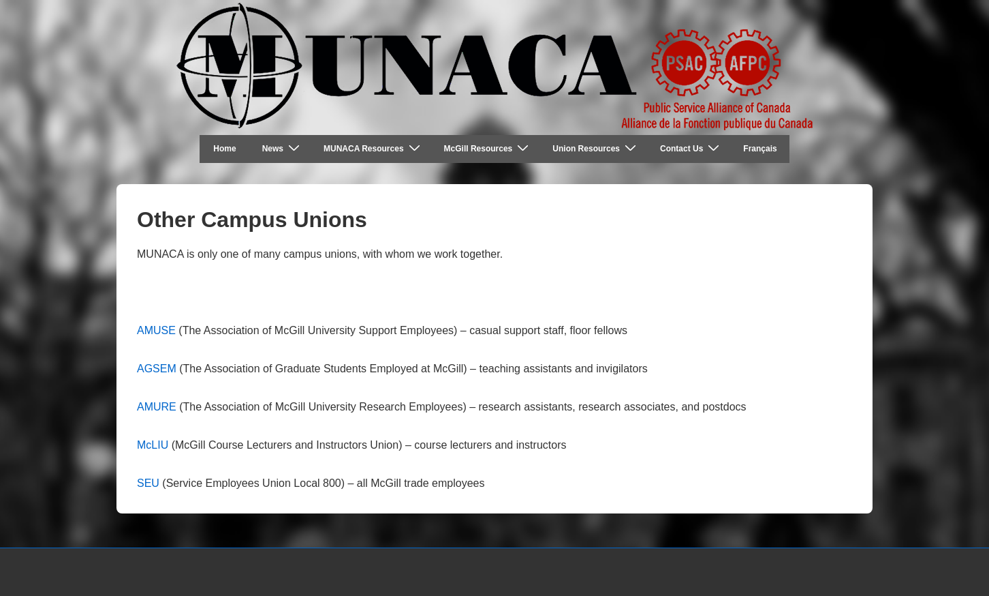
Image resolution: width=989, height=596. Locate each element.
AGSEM (156, 368)
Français (759, 148)
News (282, 148)
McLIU (152, 445)
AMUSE (156, 330)
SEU (148, 483)
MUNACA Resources (374, 148)
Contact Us (691, 148)
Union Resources (596, 148)
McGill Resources (488, 148)
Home (224, 148)
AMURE (156, 407)
